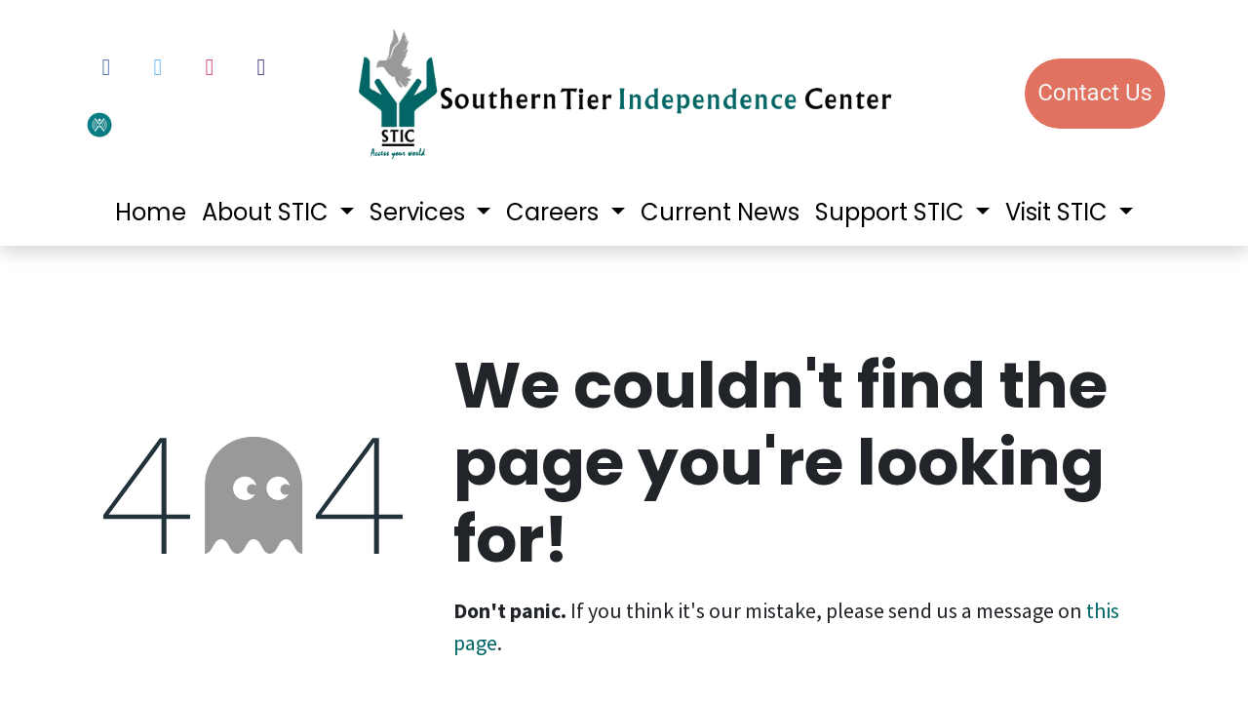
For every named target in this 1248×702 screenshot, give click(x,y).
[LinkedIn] (261, 67)
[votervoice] (149, 122)
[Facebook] (106, 67)
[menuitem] (150, 212)
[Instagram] (209, 67)
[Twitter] (158, 67)
